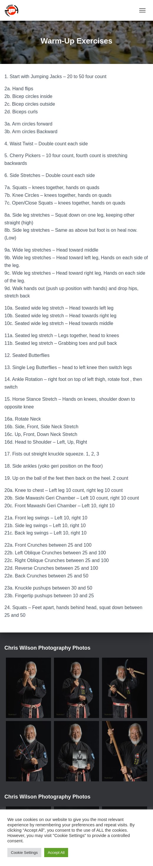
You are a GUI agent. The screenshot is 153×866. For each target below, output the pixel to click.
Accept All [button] (56, 852)
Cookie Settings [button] (24, 852)
